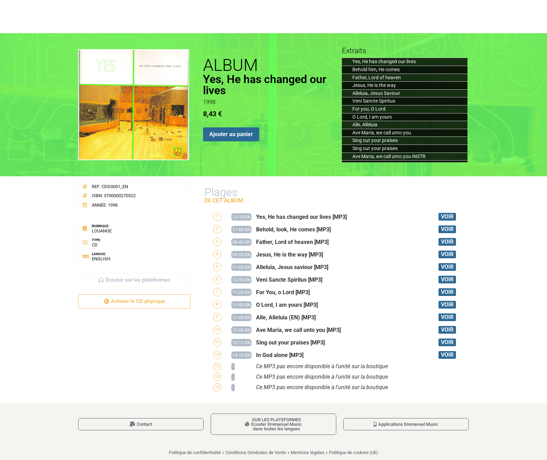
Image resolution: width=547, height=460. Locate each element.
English (101, 258)
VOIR (447, 216)
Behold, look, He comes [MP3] (293, 229)
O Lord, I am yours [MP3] (287, 305)
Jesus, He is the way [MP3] (289, 254)
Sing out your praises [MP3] (290, 342)
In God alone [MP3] (280, 355)
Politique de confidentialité (195, 452)
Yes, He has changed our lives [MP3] (301, 217)
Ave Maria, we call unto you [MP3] (298, 330)
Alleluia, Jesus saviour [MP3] (292, 267)
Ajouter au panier (231, 134)
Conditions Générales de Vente (255, 452)
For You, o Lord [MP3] (283, 292)
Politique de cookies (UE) (353, 452)
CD (95, 244)
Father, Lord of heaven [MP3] (292, 242)
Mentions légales (307, 452)
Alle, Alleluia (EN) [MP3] (286, 317)
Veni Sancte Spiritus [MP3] (289, 279)
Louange (102, 230)
